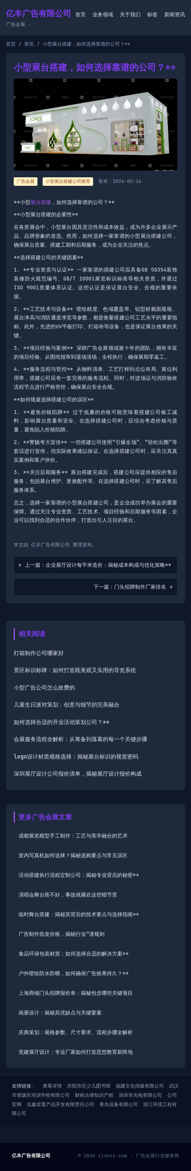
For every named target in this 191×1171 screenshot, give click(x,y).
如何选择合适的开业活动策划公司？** (61, 722)
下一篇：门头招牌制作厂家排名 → (132, 586)
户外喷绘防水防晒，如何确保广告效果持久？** (74, 973)
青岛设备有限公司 (118, 1104)
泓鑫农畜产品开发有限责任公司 (60, 1104)
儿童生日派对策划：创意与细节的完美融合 (66, 704)
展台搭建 (40, 202)
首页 (80, 14)
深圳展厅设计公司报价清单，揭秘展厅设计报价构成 (78, 773)
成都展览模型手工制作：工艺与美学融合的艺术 (73, 835)
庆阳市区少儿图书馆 (89, 1086)
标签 (152, 14)
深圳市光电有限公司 (140, 1095)
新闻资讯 (174, 14)
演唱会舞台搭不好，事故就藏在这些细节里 (68, 894)
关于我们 (130, 14)
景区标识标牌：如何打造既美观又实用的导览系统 (75, 670)
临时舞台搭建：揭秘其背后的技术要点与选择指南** (79, 914)
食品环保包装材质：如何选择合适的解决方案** (74, 953)
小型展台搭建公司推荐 (68, 181)
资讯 (29, 44)
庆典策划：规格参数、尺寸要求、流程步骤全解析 (76, 1032)
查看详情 (52, 1086)
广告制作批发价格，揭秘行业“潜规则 (62, 934)
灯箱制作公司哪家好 (39, 653)
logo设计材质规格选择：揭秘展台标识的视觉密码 (76, 756)
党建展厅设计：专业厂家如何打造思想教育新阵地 (76, 1052)
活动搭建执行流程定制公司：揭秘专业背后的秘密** (79, 875)
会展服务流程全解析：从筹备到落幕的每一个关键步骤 (80, 739)
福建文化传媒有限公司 (140, 1086)
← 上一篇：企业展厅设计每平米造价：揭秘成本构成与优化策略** (95, 565)
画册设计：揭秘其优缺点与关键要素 (60, 1012)
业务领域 (102, 14)
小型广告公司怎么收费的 (44, 687)
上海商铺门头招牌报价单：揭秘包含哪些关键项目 (76, 993)
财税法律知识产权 (94, 1095)
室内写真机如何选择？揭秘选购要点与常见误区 (73, 855)
